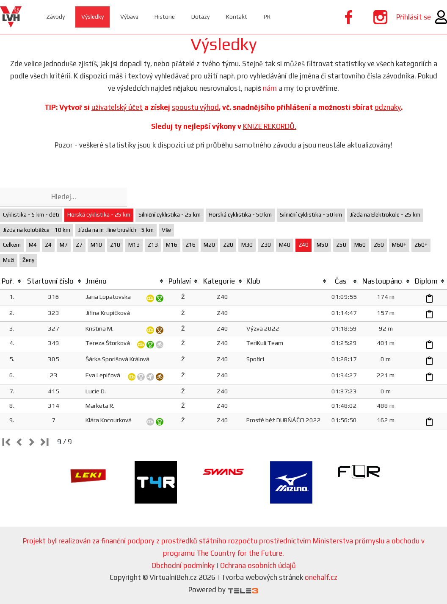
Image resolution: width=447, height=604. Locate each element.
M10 (96, 245)
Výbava (135, 16)
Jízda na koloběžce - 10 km (36, 230)
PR (280, 16)
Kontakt (248, 16)
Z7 (79, 245)
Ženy (28, 260)
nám (270, 88)
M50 (322, 245)
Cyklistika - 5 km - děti (31, 215)
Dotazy (211, 16)
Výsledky (96, 16)
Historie (173, 16)
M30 (247, 245)
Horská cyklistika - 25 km (98, 215)
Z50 (341, 245)
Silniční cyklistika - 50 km (311, 215)
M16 (171, 245)
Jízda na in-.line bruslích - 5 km (116, 230)
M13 (134, 245)
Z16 (190, 245)
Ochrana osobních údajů (258, 565)
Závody (57, 16)
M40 (284, 245)
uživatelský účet (117, 107)
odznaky (388, 107)
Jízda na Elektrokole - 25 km (385, 215)
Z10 (115, 245)
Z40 (303, 245)
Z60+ (421, 245)
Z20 (228, 245)
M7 (64, 245)
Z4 (48, 245)
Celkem (12, 245)
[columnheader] (12, 281)
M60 (360, 245)
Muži (8, 260)
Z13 (153, 245)
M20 (209, 245)
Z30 (266, 245)
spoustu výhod (195, 107)
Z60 (379, 245)
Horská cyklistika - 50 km (240, 215)
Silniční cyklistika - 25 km (169, 215)
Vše (166, 230)
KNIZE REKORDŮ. (269, 126)
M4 (33, 245)
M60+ (399, 245)
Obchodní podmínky (183, 565)
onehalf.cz (321, 577)
